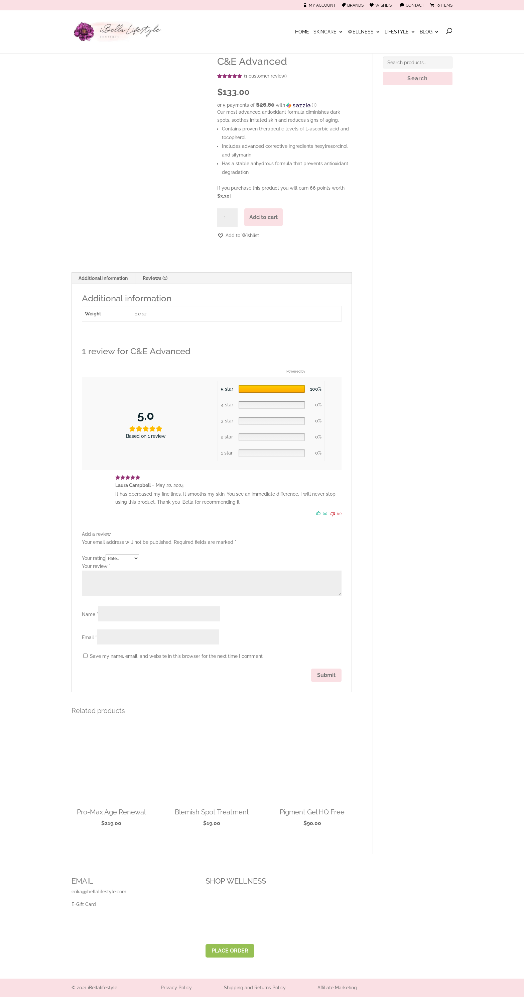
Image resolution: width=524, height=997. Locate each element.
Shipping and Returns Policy (255, 987)
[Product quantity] (227, 217)
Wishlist (384, 5)
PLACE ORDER (230, 951)
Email (89, 637)
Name (90, 614)
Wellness (361, 31)
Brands (355, 5)
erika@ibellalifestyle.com (99, 891)
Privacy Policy (176, 987)
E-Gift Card (84, 904)
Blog (426, 31)
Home (302, 31)
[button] (284, 105)
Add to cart (263, 217)
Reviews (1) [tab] (155, 278)
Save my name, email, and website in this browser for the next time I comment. (177, 656)
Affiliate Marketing (337, 987)
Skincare (325, 31)
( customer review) (265, 76)
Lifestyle (397, 31)
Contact (415, 5)
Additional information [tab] (103, 278)
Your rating (94, 558)
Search (417, 78)
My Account (322, 5)
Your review (96, 566)
